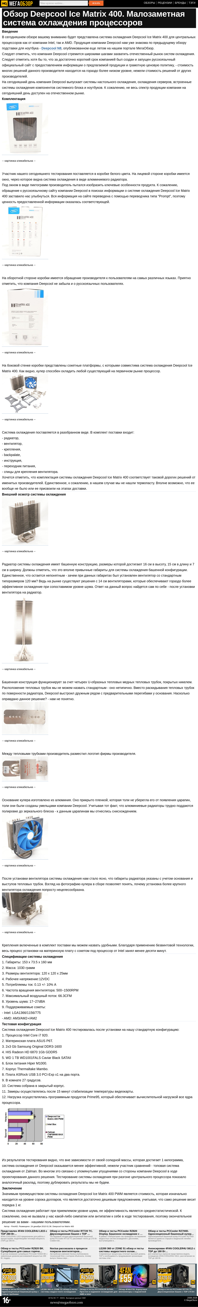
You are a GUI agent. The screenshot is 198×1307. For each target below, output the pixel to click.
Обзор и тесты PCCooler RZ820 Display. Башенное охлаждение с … (121, 1232)
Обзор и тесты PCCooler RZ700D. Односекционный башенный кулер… (171, 1232)
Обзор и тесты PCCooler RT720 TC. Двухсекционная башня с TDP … (71, 1232)
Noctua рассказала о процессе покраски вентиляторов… (69, 1250)
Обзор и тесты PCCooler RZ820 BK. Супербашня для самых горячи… (22, 1250)
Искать (96, 3)
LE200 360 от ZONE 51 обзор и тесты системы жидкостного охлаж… (121, 1250)
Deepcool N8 (51, 48)
